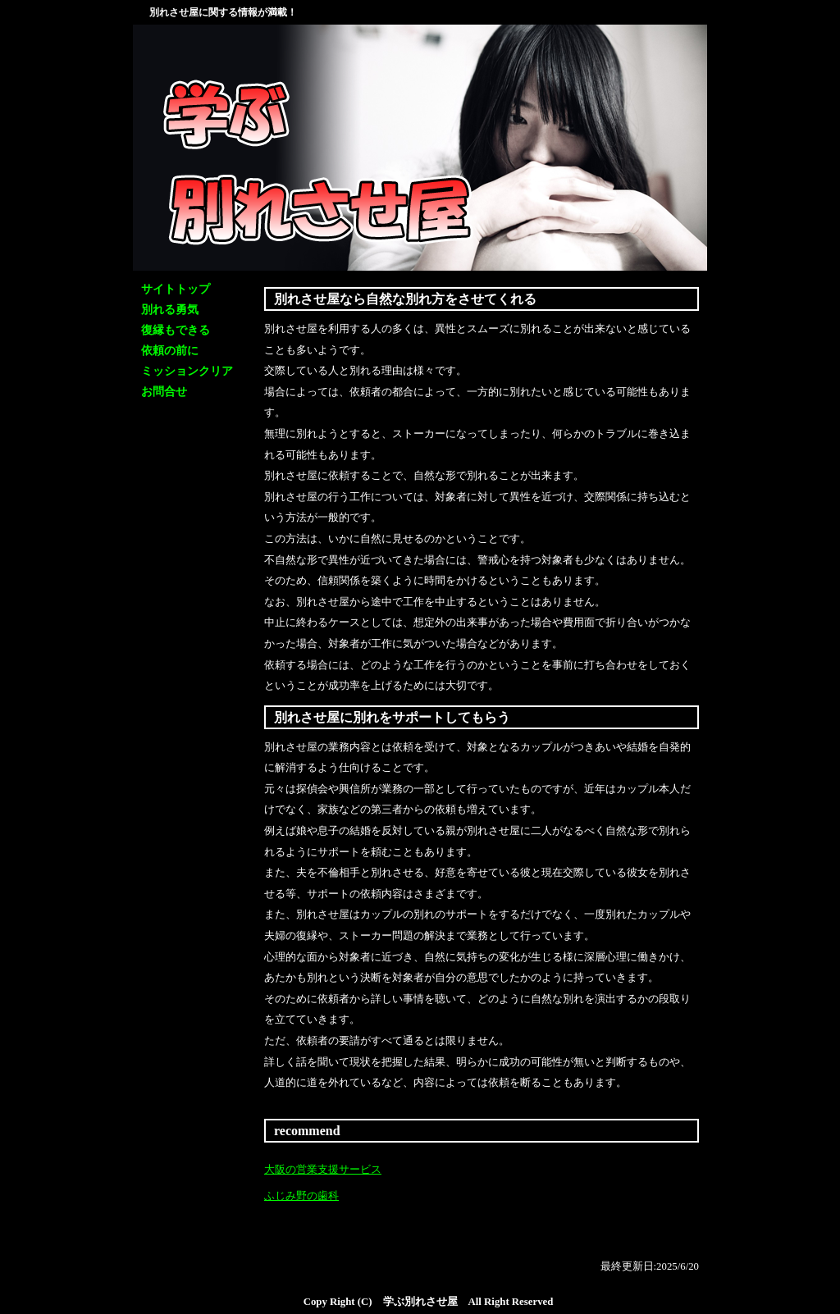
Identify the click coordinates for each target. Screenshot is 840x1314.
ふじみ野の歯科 (301, 1196)
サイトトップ (175, 289)
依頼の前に (170, 350)
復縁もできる (175, 330)
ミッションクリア (187, 371)
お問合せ (164, 392)
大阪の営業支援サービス (322, 1169)
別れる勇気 (170, 309)
